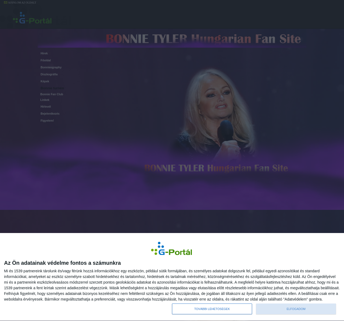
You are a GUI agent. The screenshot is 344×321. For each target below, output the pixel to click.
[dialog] (172, 277)
